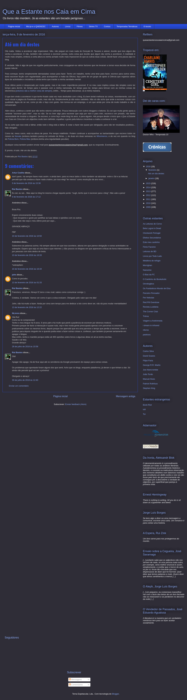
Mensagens (75, 679)
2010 (148, 203)
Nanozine (147, 270)
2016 (148, 166)
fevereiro (153, 170)
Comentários (76, 684)
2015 (148, 183)
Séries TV (93, 26)
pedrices (147, 334)
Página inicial (14, 26)
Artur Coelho (18, 173)
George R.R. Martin (152, 365)
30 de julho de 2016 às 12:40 (25, 380)
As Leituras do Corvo (152, 224)
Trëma (146, 316)
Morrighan (147, 265)
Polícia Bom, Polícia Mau (19, 139)
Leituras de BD (149, 251)
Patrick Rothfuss (150, 383)
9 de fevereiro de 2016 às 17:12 (26, 197)
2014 (148, 187)
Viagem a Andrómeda (152, 321)
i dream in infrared (151, 325)
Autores (55, 26)
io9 (144, 409)
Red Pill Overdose (151, 302)
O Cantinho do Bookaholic (154, 279)
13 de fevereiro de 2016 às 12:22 (27, 307)
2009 (148, 207)
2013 (148, 191)
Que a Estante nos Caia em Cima (48, 11)
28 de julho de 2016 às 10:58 (25, 346)
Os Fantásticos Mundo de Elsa (156, 288)
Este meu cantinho (151, 242)
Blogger (115, 694)
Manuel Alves (149, 379)
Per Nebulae (148, 297)
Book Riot (147, 405)
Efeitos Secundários (152, 238)
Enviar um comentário (19, 386)
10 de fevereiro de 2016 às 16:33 (27, 255)
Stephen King (149, 388)
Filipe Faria (148, 360)
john (14, 275)
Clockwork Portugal (151, 233)
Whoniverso (102, 136)
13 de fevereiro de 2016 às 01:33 (27, 282)
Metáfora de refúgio (152, 260)
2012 (148, 195)
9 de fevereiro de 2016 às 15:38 (26, 183)
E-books (147, 26)
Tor (144, 414)
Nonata (18, 136)
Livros (67, 26)
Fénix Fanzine (149, 247)
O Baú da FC (149, 274)
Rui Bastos (17, 189)
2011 (148, 199)
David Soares (149, 356)
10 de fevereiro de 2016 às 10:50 (27, 236)
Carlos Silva (148, 351)
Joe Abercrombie (150, 370)
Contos (107, 26)
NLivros (15, 313)
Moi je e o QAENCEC (36, 26)
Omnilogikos (148, 284)
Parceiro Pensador (151, 293)
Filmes (80, 26)
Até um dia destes (156, 173)
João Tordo (148, 374)
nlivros (146, 330)
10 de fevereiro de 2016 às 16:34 (27, 269)
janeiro (152, 178)
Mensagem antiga (125, 396)
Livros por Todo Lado (152, 256)
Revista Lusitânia (150, 307)
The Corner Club (150, 311)
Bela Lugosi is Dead (152, 228)
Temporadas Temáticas (127, 26)
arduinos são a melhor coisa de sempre (34, 91)
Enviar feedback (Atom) (75, 404)
